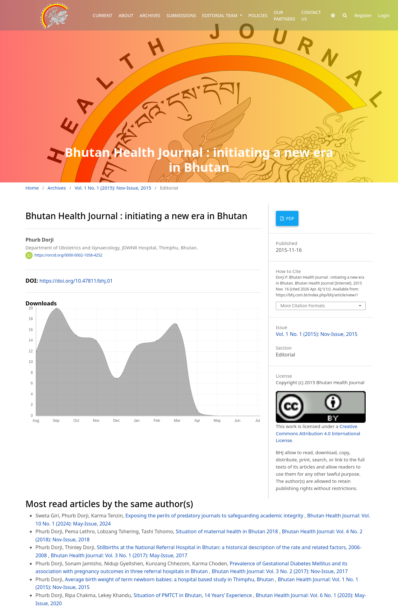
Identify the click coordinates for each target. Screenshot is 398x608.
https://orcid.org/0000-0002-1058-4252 (68, 255)
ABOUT (125, 15)
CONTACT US (311, 15)
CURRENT (102, 15)
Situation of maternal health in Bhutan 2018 (227, 531)
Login (384, 15)
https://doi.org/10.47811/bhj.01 (76, 280)
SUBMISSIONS (181, 15)
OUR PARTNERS (284, 15)
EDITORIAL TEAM (220, 15)
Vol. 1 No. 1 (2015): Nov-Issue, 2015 (113, 188)
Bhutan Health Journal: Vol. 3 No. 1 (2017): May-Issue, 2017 (119, 555)
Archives (57, 188)
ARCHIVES (150, 15)
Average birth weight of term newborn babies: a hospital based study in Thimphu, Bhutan (170, 579)
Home (32, 188)
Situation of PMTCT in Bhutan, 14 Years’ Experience (193, 595)
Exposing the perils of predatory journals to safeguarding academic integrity (214, 515)
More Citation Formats (302, 306)
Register (363, 15)
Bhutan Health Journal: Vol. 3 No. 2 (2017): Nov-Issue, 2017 (280, 571)
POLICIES (257, 15)
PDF (289, 218)
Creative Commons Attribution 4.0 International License (318, 433)
